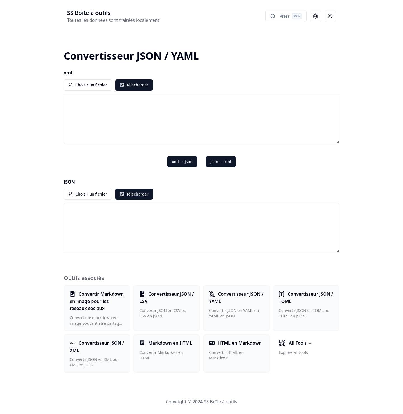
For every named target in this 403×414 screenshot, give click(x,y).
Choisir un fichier (88, 85)
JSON (69, 182)
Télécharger (134, 85)
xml (68, 73)
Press (286, 16)
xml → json (182, 161)
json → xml (220, 161)
